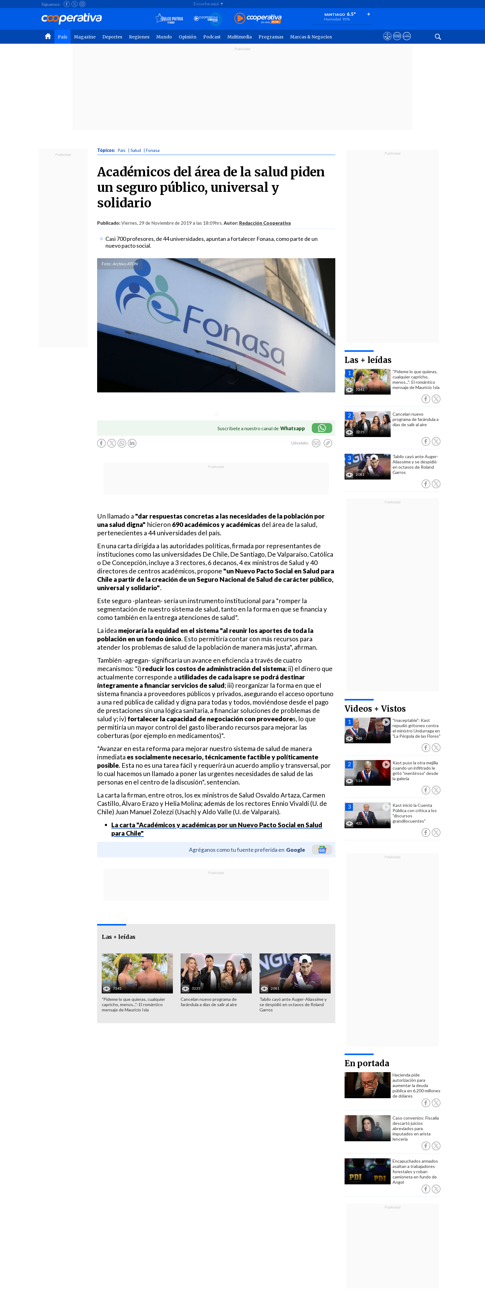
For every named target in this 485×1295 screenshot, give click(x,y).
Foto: (106, 263)
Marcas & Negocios (311, 37)
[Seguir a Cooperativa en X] (74, 4)
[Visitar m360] (397, 42)
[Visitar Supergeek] (406, 42)
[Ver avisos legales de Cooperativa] (387, 42)
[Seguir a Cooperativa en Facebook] (67, 4)
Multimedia (239, 37)
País (62, 37)
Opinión (187, 37)
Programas (271, 37)
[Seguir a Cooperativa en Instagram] (82, 4)
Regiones (139, 37)
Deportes (112, 37)
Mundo (164, 37)
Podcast (212, 37)
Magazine (85, 37)
